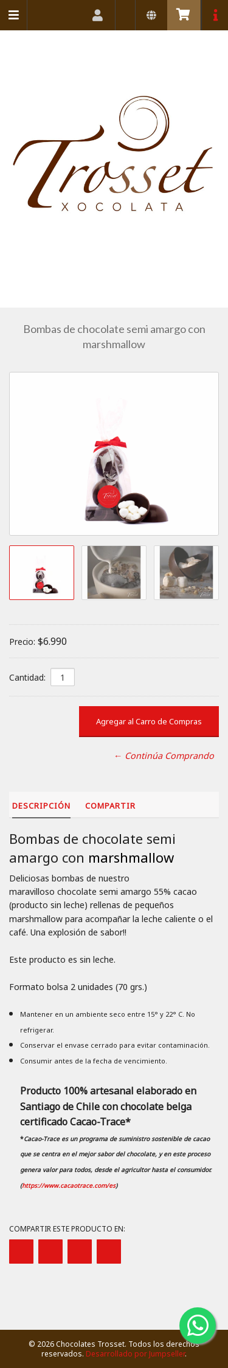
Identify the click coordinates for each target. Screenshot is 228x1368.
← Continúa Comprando (164, 755)
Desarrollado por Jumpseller (135, 1354)
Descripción (41, 805)
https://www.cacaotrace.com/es (69, 1185)
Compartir (110, 805)
